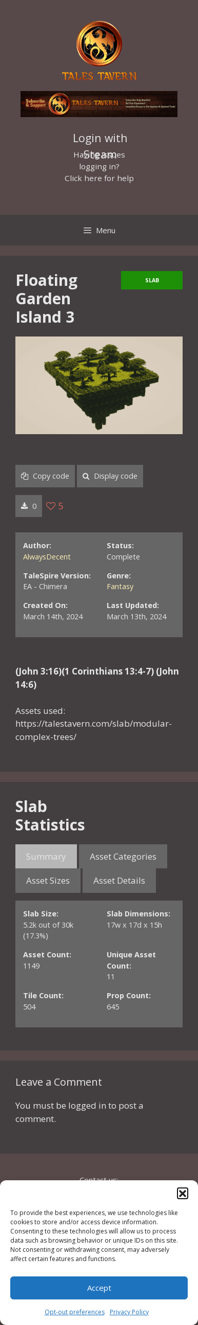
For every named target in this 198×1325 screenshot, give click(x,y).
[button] (182, 1193)
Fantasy (120, 586)
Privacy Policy (129, 1312)
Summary (46, 856)
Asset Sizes (48, 880)
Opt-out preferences (75, 1312)
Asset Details (119, 880)
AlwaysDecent (47, 557)
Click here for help (99, 178)
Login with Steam (100, 139)
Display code (110, 476)
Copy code (45, 476)
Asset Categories (123, 856)
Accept (99, 1288)
